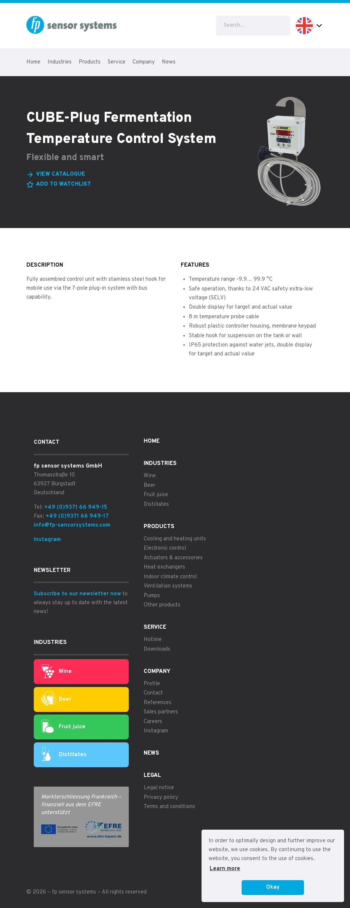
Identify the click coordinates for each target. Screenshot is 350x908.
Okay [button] (272, 887)
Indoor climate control (170, 576)
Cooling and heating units (175, 539)
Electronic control (165, 548)
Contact (153, 693)
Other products (162, 605)
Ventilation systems (168, 586)
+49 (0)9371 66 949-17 (77, 516)
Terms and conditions (169, 806)
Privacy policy (161, 797)
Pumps (152, 595)
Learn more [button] (225, 868)
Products (90, 62)
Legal (152, 775)
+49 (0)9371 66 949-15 (75, 507)
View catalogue (60, 174)
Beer (55, 699)
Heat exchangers (164, 567)
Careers (153, 721)
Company (144, 62)
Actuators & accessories (173, 558)
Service (116, 62)
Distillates (64, 754)
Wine (57, 671)
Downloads (157, 649)
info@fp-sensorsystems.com (72, 525)
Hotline (153, 639)
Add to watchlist (63, 184)
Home (33, 62)
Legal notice (159, 787)
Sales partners (161, 712)
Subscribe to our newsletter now (77, 594)
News (169, 62)
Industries (60, 62)
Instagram (47, 539)
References (157, 702)
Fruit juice (63, 727)
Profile (152, 683)
